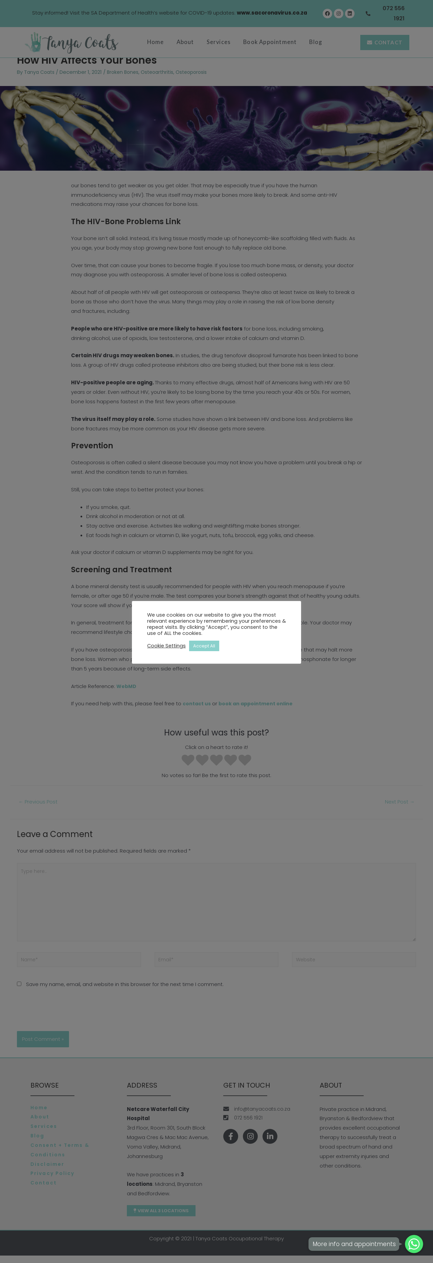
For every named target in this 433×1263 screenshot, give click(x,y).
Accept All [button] (204, 646)
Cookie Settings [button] (166, 646)
